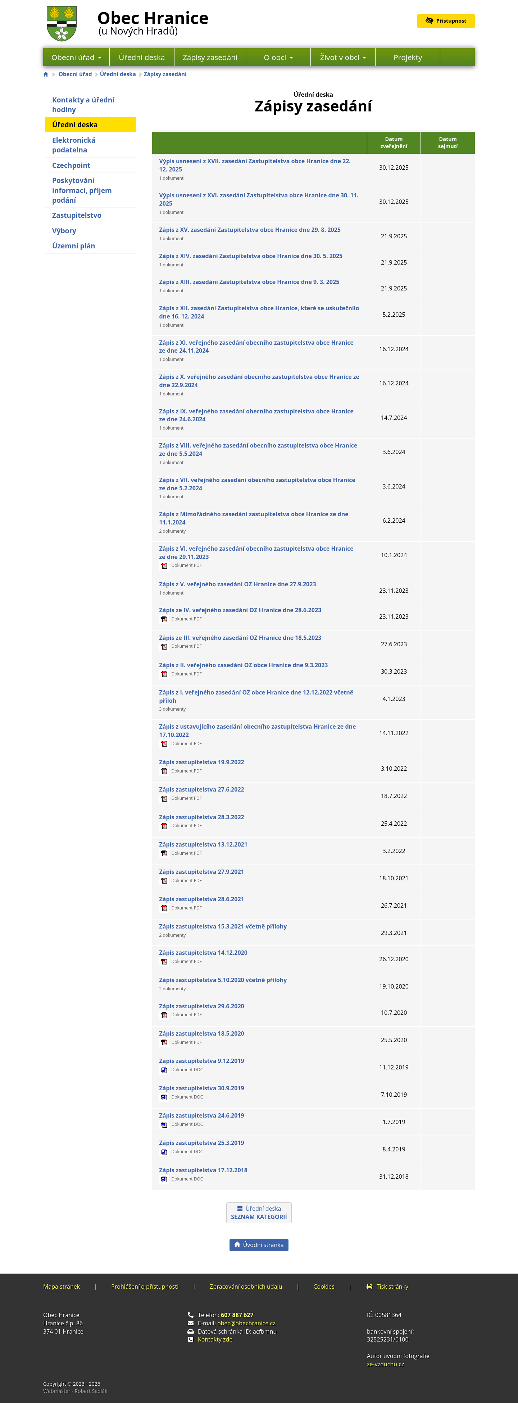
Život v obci (343, 57)
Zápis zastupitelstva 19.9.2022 (201, 766)
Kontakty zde (215, 1339)
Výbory (64, 230)
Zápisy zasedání (210, 57)
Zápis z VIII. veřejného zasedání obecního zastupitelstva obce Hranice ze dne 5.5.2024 (258, 453)
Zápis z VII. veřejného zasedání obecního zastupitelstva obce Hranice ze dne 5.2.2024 (257, 488)
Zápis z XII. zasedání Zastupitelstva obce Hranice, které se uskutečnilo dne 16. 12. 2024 (259, 316)
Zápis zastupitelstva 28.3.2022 (201, 821)
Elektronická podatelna (74, 145)
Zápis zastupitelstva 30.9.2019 (201, 1092)
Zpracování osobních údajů (246, 1286)
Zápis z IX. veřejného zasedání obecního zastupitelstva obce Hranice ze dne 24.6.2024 (256, 419)
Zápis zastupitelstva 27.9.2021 (201, 876)
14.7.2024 (394, 418)
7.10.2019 (394, 1095)
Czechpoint (71, 165)
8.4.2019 (393, 1149)
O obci (278, 57)
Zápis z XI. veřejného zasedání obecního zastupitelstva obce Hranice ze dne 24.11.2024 (256, 351)
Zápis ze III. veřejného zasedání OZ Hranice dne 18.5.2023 (240, 642)
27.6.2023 (394, 644)
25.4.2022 (394, 823)
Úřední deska (142, 57)
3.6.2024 (393, 452)
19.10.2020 (394, 986)
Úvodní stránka (258, 1245)
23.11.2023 (394, 591)
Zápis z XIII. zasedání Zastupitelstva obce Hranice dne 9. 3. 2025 (249, 286)
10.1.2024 (394, 555)
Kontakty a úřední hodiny (83, 104)
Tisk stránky (387, 1286)
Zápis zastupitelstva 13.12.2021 (203, 848)
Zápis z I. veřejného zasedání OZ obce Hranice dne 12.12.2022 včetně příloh (256, 700)
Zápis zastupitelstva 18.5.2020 (201, 1037)
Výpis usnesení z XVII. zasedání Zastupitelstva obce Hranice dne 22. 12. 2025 (255, 169)
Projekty (408, 57)
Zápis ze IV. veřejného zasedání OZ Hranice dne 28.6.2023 (240, 614)
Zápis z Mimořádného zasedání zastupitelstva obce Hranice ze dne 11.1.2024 (254, 522)
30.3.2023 (394, 671)
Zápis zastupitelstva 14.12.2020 (203, 956)
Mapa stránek (61, 1286)
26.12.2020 (394, 959)
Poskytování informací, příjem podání (82, 190)
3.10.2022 (394, 768)
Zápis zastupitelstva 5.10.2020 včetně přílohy (223, 984)
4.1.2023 (393, 699)
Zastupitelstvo (76, 215)
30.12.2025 (394, 167)
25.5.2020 (394, 1040)
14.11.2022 (394, 733)
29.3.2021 (394, 933)
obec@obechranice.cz (246, 1323)
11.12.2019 (394, 1067)
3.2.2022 (393, 851)
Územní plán (73, 246)
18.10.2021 (394, 878)
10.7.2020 (394, 1013)
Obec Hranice (153, 21)
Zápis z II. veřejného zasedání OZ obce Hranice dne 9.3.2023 (243, 669)
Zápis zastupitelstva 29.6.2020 (201, 1010)
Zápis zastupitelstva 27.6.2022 (201, 793)
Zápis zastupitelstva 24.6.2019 (201, 1119)
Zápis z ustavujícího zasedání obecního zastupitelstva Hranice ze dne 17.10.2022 (257, 735)
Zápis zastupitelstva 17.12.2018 (203, 1174)
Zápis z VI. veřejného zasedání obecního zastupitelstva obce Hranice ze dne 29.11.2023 (256, 557)
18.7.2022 (394, 796)
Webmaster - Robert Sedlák (75, 1391)
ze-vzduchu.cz (385, 1364)
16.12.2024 (394, 349)
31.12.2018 (394, 1176)
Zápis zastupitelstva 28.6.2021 (201, 903)
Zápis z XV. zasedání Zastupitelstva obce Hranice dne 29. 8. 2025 (250, 234)
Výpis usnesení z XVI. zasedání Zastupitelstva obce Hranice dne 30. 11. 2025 (259, 203)
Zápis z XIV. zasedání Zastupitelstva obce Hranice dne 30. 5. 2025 (251, 260)
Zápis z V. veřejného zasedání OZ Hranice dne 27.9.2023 (237, 588)
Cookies (323, 1286)
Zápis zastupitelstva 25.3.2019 (201, 1147)
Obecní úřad (76, 57)
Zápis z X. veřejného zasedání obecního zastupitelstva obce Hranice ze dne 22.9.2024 (259, 385)
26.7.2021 (394, 905)
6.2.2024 (393, 520)
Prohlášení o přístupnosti (144, 1286)
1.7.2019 (393, 1122)
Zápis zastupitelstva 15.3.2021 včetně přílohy (223, 930)
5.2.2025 (393, 314)
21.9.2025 (394, 236)
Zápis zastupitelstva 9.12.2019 (201, 1065)
